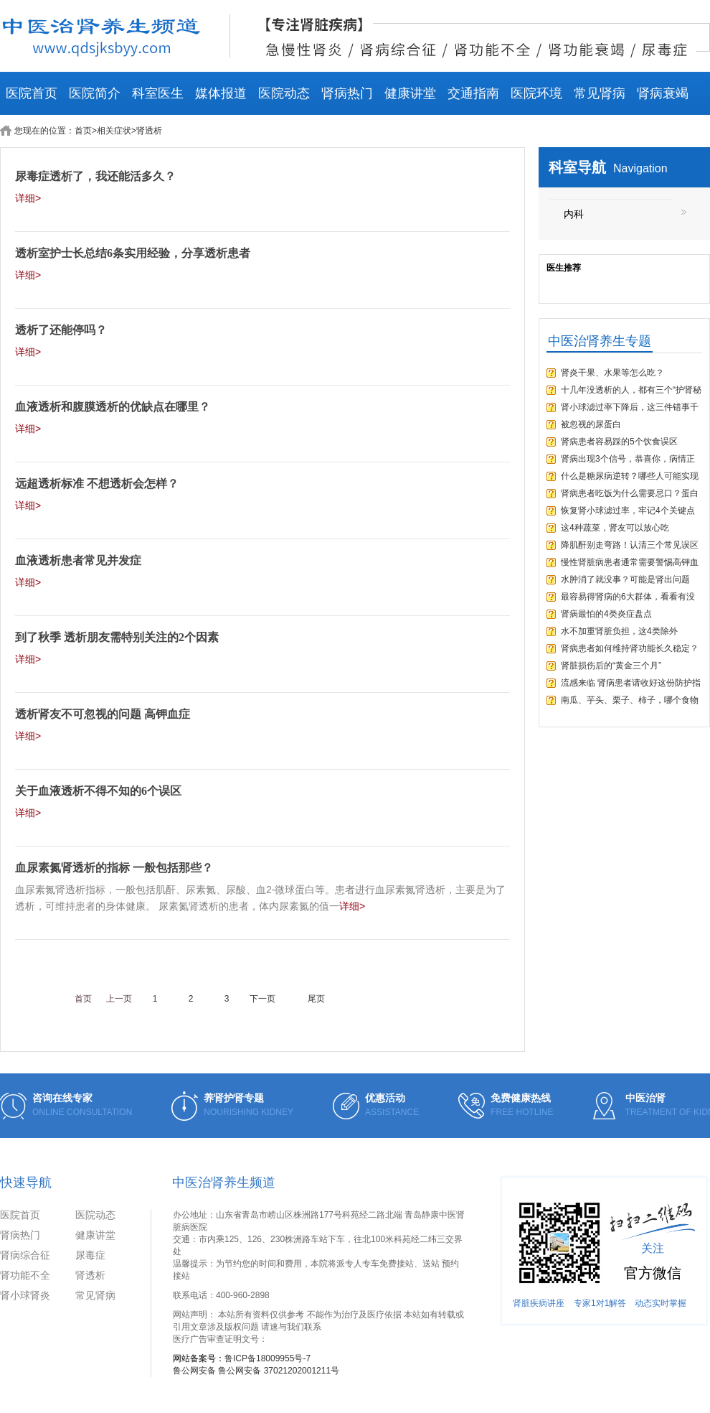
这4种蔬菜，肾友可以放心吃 (615, 528)
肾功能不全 (25, 1275)
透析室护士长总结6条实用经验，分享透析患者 (132, 253)
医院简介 (94, 93)
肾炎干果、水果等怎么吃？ (612, 373)
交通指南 (473, 93)
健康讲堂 (410, 93)
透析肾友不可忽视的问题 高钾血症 (102, 714)
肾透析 (90, 1275)
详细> (28, 198)
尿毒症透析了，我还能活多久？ (95, 176)
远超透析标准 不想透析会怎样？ (97, 483)
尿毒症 (90, 1255)
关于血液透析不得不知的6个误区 (98, 791)
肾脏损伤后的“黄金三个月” (611, 666)
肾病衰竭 (662, 93)
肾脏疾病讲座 (538, 1303)
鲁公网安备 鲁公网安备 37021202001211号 (256, 1371)
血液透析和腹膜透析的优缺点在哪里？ (112, 407)
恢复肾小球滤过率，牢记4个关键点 (628, 510)
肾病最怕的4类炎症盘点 (606, 614)
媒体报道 (221, 93)
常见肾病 (599, 93)
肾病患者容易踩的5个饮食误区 (619, 442)
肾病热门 (347, 93)
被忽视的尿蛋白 (591, 424)
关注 (652, 1248)
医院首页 (31, 93)
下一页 (262, 999)
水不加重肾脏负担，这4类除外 (619, 631)
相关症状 (114, 131)
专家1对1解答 (600, 1303)
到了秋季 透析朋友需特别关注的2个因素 (117, 637)
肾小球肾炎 (25, 1295)
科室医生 (158, 93)
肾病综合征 (25, 1255)
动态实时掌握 (660, 1303)
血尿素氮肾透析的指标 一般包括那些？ (114, 868)
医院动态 (284, 93)
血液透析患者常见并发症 (78, 560)
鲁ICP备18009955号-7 (267, 1358)
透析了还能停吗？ (61, 330)
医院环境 (536, 93)
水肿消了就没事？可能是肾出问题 (625, 579)
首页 (83, 131)
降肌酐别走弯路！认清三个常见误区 (630, 545)
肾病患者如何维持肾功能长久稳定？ (630, 648)
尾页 (316, 999)
